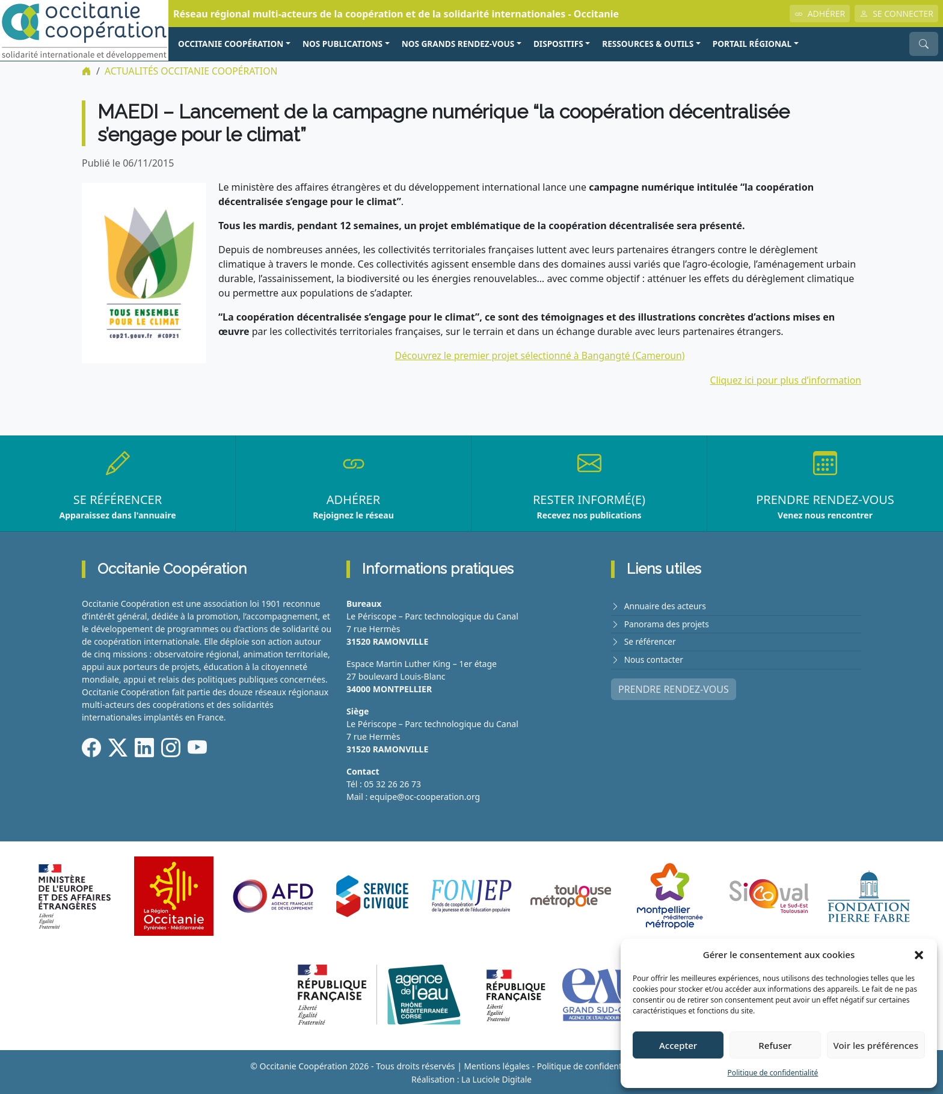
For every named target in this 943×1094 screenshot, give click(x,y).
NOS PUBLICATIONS (342, 43)
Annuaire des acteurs (666, 605)
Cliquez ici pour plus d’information (784, 379)
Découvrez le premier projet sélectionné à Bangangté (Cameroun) (540, 355)
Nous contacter (654, 657)
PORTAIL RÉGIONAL (752, 43)
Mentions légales (495, 1065)
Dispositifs (558, 43)
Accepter (678, 1045)
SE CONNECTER (896, 13)
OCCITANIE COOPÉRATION (230, 43)
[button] (919, 954)
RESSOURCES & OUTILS (647, 43)
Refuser (774, 1045)
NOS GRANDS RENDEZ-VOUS (458, 43)
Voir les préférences (876, 1045)
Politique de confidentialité (773, 1073)
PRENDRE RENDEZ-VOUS (673, 686)
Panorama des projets (667, 622)
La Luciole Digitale (496, 1078)
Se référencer (650, 640)
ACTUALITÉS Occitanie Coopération (193, 71)
